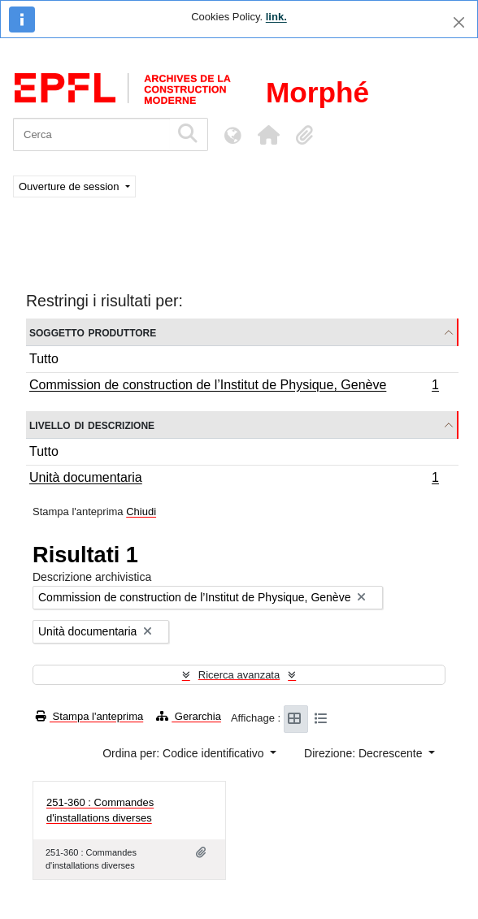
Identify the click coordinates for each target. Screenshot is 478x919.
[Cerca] (91, 134)
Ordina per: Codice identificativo (184, 753)
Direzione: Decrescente (364, 753)
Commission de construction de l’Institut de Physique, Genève (233, 386)
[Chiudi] (459, 22)
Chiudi (141, 511)
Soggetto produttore (92, 332)
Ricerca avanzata (239, 675)
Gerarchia (188, 716)
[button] (268, 135)
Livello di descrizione (91, 424)
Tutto (44, 359)
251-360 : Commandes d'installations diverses (100, 810)
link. (276, 17)
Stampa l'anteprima (89, 716)
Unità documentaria (233, 479)
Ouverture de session (70, 186)
